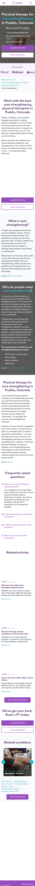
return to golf (7, 784)
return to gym (7, 786)
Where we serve (7, 80)
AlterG (10, 462)
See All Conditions (17, 797)
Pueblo (24, 82)
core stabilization (22, 784)
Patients (4, 581)
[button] (3, 2)
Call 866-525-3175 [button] (17, 48)
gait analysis (7, 781)
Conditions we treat (9, 85)
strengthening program (10, 789)
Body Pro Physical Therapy (18, 368)
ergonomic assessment (10, 791)
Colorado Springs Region (10, 82)
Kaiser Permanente (15, 276)
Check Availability (17, 55)
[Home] (17, 2)
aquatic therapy (21, 781)
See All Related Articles (17, 700)
